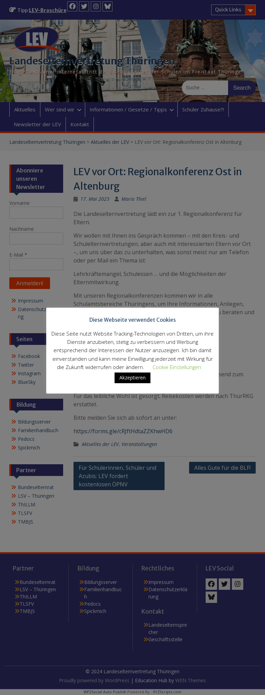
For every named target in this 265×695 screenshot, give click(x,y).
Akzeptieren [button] (132, 377)
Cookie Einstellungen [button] (177, 367)
